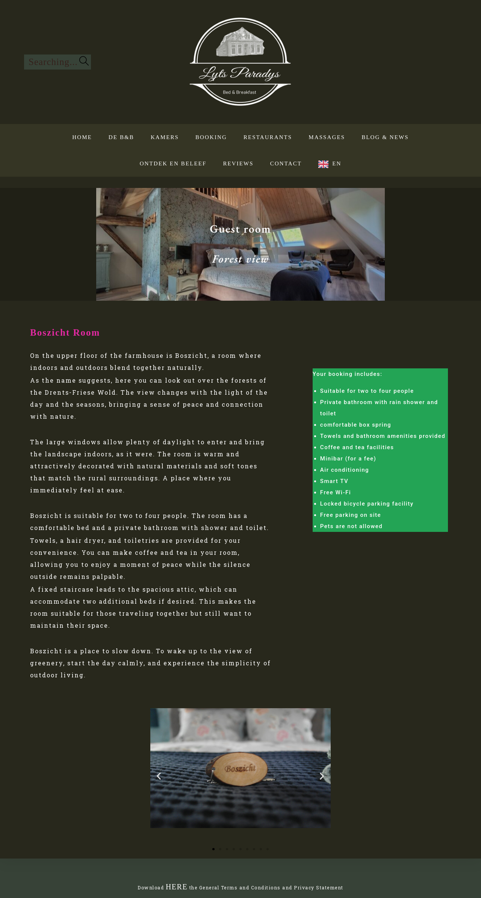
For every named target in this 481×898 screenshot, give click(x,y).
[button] (159, 776)
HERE (177, 887)
